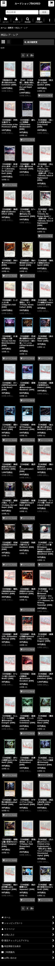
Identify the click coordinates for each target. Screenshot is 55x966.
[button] (4, 3)
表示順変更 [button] (30, 42)
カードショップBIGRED (27, 3)
